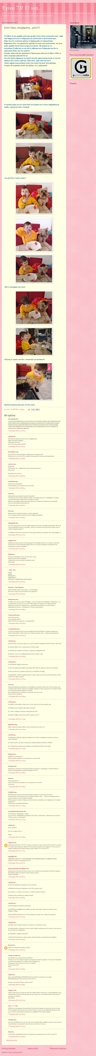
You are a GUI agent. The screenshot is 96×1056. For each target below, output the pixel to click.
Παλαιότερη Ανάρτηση (58, 1048)
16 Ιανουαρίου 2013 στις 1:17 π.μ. (16, 851)
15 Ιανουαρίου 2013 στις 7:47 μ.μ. (16, 431)
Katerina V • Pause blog (14, 587)
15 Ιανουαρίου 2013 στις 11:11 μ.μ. (17, 719)
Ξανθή (10, 554)
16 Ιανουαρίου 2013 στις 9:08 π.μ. (16, 897)
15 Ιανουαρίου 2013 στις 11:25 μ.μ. (17, 819)
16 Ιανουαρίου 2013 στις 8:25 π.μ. (16, 863)
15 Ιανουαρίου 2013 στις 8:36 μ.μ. (16, 517)
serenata (10, 436)
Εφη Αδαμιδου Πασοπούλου (15, 811)
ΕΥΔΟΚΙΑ (11, 792)
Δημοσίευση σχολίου (11, 1040)
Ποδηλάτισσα (11, 599)
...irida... (10, 570)
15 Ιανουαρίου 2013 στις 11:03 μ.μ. (17, 656)
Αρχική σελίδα (33, 1048)
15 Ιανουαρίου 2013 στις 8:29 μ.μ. (16, 505)
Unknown (10, 842)
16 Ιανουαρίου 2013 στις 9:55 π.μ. (16, 950)
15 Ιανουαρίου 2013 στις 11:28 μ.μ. (17, 837)
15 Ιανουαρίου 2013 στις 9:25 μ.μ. (16, 548)
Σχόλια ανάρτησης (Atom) (15, 1052)
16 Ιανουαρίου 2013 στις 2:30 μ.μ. (16, 969)
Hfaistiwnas (11, 724)
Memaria (10, 754)
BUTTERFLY (12, 452)
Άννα (9, 511)
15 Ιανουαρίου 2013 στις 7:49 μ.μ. (16, 458)
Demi (9, 1032)
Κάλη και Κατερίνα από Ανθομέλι (17, 868)
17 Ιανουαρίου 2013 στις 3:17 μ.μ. (16, 1026)
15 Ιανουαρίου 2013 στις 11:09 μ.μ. (17, 696)
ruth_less (10, 464)
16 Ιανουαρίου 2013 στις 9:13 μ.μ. (16, 1000)
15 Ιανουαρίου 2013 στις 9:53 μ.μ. (16, 594)
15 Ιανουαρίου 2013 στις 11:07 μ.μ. (17, 679)
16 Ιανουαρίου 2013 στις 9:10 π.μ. (16, 917)
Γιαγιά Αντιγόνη (12, 615)
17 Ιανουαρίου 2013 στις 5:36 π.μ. (16, 1014)
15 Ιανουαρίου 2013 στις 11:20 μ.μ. (17, 772)
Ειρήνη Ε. (11, 990)
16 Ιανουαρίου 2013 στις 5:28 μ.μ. (16, 984)
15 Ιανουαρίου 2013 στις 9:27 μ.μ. (16, 564)
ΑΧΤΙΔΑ (10, 641)
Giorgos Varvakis (12, 955)
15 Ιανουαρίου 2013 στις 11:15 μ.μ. (17, 760)
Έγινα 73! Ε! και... (22, 8)
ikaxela (10, 945)
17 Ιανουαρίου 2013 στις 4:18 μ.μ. (16, 1036)
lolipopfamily (11, 523)
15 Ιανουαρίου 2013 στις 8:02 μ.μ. (16, 476)
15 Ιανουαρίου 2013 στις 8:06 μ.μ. (16, 488)
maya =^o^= (11, 1006)
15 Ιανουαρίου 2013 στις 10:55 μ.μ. (17, 635)
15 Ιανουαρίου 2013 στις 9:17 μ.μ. (16, 535)
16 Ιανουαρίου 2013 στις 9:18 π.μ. (16, 939)
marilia (10, 825)
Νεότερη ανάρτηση (8, 1048)
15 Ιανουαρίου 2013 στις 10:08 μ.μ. (17, 609)
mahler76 (10, 540)
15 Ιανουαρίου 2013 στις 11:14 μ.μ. (17, 748)
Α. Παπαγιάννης (12, 629)
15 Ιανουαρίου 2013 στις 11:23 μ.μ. (17, 805)
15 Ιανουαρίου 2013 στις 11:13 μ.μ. (17, 729)
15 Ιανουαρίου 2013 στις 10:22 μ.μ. (17, 623)
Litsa (9, 493)
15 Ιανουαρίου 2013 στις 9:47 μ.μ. (16, 581)
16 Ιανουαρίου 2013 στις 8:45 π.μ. (16, 877)
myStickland (11, 481)
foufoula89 (11, 856)
